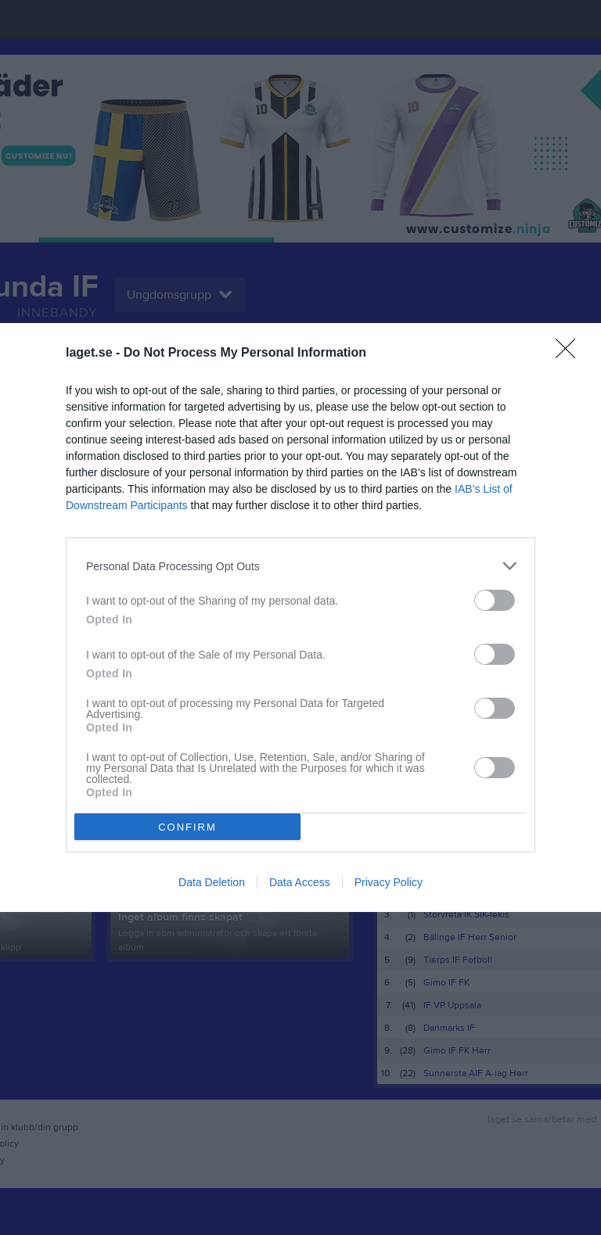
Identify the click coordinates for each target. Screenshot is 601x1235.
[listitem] (300, 566)
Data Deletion (211, 882)
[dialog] (300, 617)
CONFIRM (187, 827)
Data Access (299, 882)
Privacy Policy (388, 882)
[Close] (570, 353)
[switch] (494, 600)
